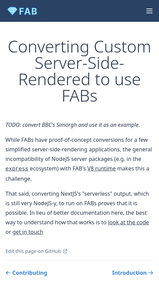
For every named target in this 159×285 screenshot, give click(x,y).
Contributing (26, 272)
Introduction (133, 272)
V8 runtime (101, 168)
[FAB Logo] (23, 10)
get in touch (27, 232)
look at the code (128, 222)
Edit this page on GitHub (36, 251)
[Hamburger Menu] (148, 11)
